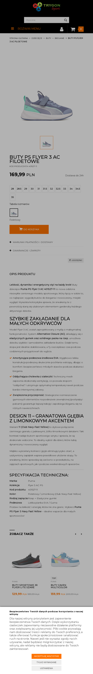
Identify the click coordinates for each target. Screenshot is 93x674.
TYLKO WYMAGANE (47, 662)
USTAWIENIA (46, 668)
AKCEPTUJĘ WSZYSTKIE (46, 656)
